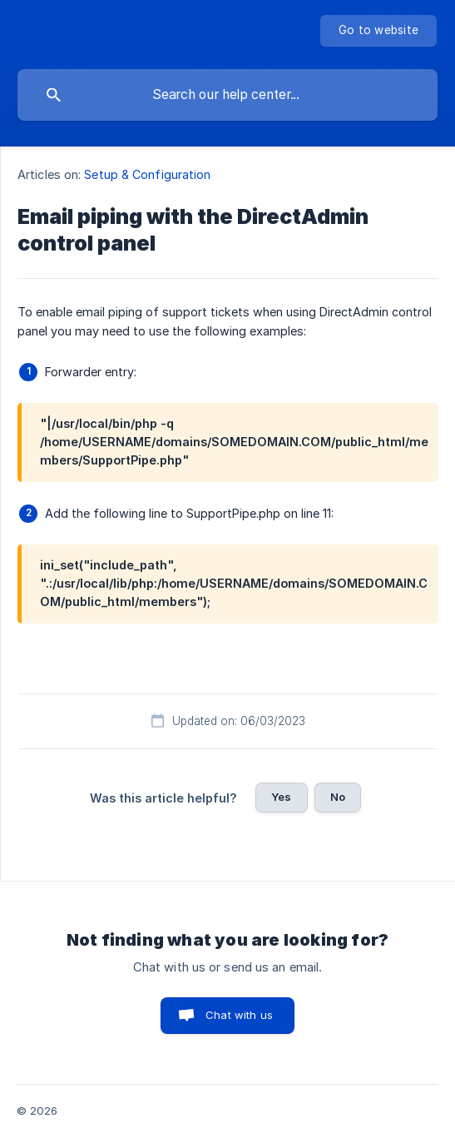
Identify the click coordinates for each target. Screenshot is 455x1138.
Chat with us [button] (239, 1014)
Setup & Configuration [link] (147, 174)
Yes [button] (281, 796)
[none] (378, 31)
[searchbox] (227, 95)
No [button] (337, 796)
